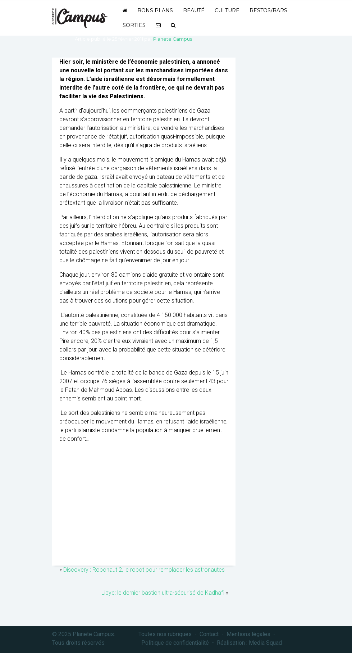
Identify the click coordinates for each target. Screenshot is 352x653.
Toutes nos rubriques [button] (165, 634)
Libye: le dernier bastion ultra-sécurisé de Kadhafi (162, 592)
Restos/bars (268, 10)
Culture (227, 10)
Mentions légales (248, 634)
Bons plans (155, 10)
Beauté (194, 10)
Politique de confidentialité (175, 642)
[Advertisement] (143, 508)
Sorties (134, 25)
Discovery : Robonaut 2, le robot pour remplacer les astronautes (144, 569)
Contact (209, 634)
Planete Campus (172, 39)
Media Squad (265, 642)
